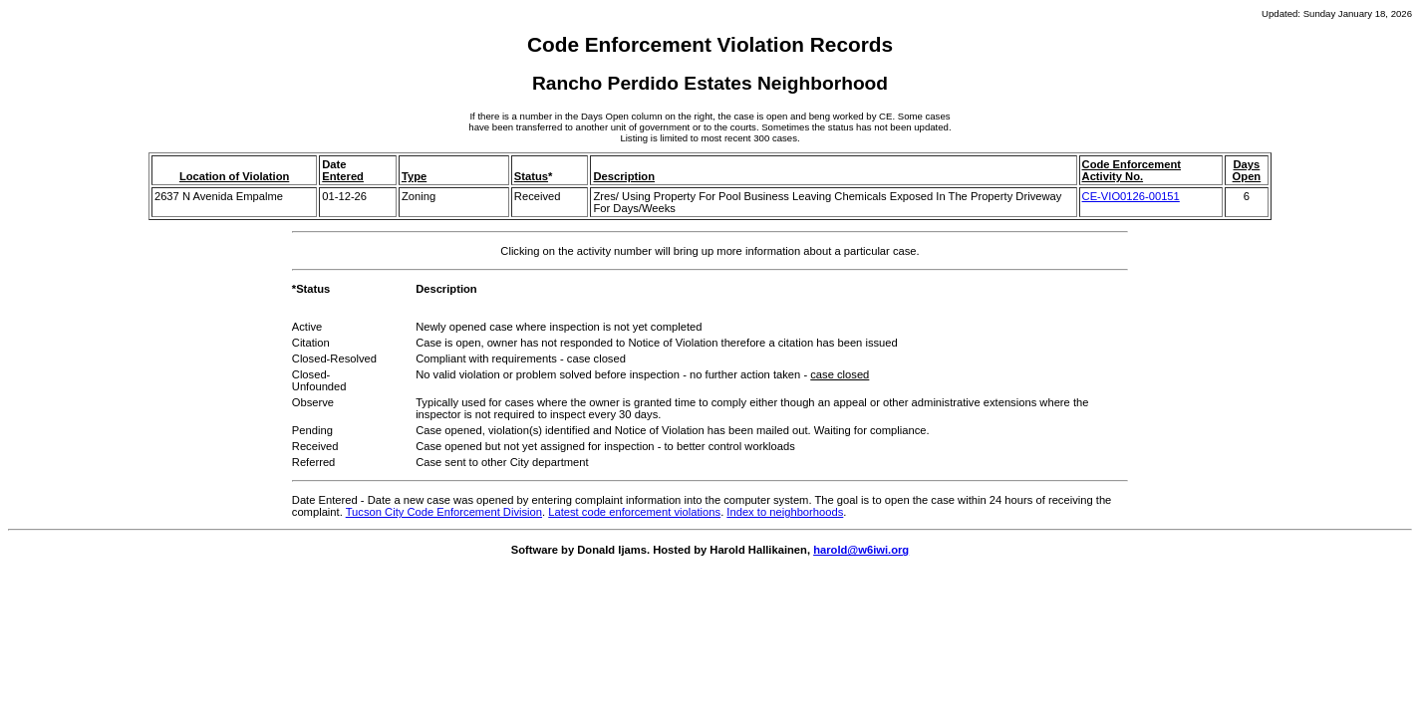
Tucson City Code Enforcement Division (444, 512)
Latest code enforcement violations (634, 512)
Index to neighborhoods (784, 512)
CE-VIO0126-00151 (1131, 196)
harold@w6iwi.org (861, 550)
